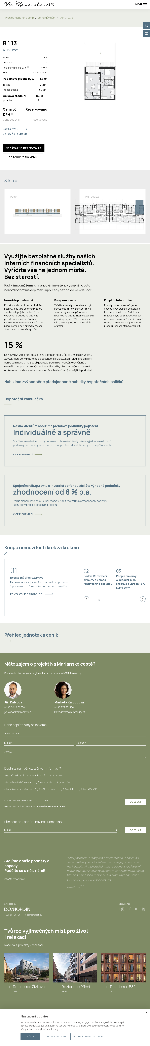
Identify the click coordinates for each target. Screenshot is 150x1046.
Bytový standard (19, 133)
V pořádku (30, 1036)
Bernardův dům (46, 17)
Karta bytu (15, 129)
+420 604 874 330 (14, 707)
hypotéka (66, 782)
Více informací (27, 454)
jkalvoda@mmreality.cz (17, 712)
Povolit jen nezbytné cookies (88, 1036)
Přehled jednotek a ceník (19, 17)
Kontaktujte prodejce (31, 594)
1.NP (61, 17)
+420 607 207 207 (13, 914)
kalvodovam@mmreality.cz (69, 712)
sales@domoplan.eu (33, 914)
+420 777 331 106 (64, 707)
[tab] (75, 383)
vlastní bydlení (38, 775)
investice (58, 775)
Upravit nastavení (56, 1036)
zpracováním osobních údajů (50, 806)
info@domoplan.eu (15, 879)
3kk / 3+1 (69, 789)
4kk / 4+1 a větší (90, 789)
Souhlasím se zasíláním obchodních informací (28, 800)
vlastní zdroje (46, 782)
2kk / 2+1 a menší (47, 789)
